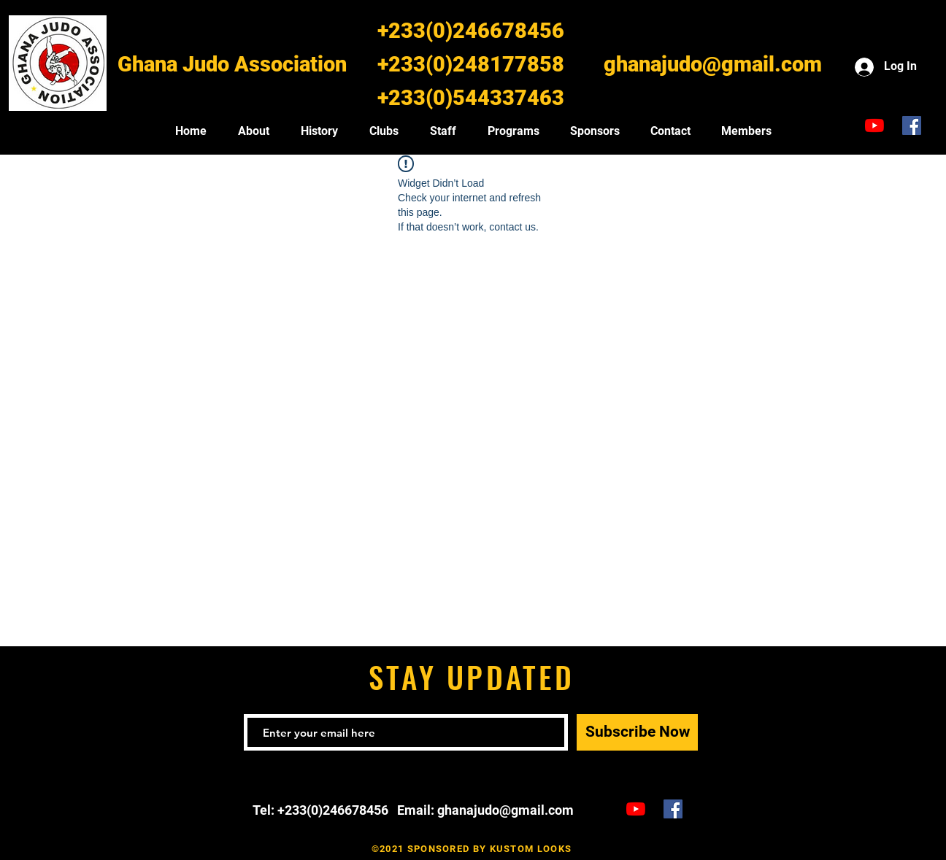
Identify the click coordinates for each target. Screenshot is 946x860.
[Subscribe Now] (637, 732)
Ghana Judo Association (232, 64)
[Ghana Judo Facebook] (911, 125)
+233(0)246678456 (470, 30)
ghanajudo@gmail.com (713, 64)
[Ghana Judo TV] (874, 125)
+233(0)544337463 (470, 97)
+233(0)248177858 (470, 64)
